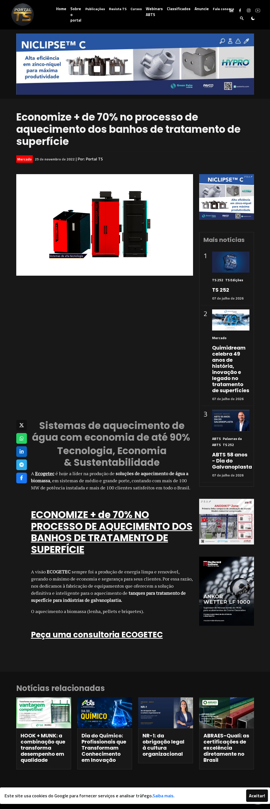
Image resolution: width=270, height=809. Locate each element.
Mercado (24, 159)
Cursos (136, 8)
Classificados (178, 9)
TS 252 (217, 280)
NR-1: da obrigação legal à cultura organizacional (163, 744)
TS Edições (234, 280)
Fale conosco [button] (223, 8)
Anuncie (202, 9)
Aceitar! (257, 795)
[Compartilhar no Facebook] (21, 478)
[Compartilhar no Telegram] (21, 464)
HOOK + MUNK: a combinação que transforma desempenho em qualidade (43, 748)
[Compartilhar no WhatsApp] (21, 438)
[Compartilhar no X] (21, 425)
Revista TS (117, 8)
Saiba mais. (163, 795)
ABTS (216, 438)
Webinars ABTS (154, 12)
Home (61, 9)
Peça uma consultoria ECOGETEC (97, 634)
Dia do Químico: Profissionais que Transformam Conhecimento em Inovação (104, 748)
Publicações (95, 8)
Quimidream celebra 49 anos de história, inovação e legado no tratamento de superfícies (230, 369)
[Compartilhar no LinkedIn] (21, 451)
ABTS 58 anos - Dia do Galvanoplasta (232, 460)
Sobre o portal (75, 14)
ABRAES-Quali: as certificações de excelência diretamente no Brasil (226, 748)
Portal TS (94, 159)
